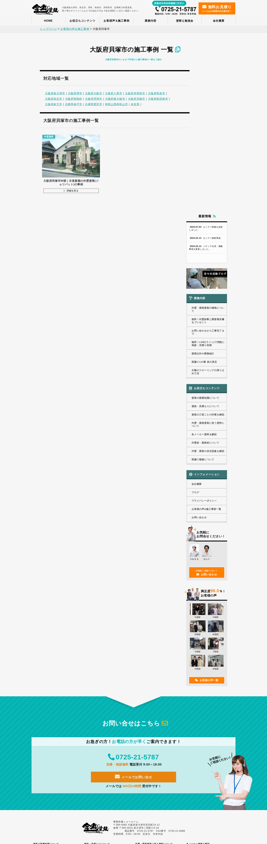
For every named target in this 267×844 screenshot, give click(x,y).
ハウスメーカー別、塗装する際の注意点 (56, 780)
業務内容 (150, 20)
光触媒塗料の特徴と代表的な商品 (155, 710)
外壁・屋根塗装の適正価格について (105, 695)
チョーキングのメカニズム (101, 772)
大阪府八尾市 (113, 92)
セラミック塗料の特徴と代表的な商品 (157, 722)
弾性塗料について (147, 740)
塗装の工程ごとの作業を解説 (208, 262)
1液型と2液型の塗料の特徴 (152, 755)
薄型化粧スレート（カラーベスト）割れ (107, 780)
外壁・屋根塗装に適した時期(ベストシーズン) (57, 700)
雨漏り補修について (203, 307)
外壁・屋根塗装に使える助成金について (107, 699)
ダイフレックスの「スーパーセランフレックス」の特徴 (210, 700)
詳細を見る (59, 180)
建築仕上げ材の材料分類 (151, 725)
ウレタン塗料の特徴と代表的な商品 (156, 699)
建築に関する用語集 (46, 735)
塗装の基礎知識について (205, 246)
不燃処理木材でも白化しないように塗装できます (57, 789)
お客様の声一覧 (206, 528)
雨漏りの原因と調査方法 (151, 765)
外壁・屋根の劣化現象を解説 (208, 299)
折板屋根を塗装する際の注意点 (103, 787)
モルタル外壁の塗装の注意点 (50, 769)
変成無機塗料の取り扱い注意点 (154, 743)
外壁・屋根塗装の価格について (208, 157)
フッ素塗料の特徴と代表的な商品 (155, 707)
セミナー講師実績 (205, 86)
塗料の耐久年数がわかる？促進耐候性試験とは (159, 730)
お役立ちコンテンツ (82, 20)
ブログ (195, 340)
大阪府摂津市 (93, 98)
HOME (48, 20)
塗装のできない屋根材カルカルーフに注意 (57, 784)
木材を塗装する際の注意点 (152, 747)
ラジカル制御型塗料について (153, 718)
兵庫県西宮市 (93, 103)
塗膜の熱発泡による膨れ (100, 791)
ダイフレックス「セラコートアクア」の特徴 (210, 718)
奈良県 (135, 103)
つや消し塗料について (149, 736)
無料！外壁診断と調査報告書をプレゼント (208, 169)
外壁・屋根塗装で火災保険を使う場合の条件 (57, 719)
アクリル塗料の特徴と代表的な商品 (156, 695)
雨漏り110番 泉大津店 (204, 210)
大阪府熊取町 (73, 98)
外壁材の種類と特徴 (46, 765)
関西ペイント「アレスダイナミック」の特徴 (210, 707)
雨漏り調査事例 (146, 769)
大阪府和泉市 (156, 92)
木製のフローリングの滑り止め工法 (208, 220)
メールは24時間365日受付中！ (217, 8)
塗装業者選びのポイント (48, 706)
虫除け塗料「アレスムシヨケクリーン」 (209, 723)
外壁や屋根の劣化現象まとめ (102, 765)
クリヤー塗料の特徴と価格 (152, 751)
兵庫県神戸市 (73, 103)
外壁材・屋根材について (205, 290)
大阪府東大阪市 (115, 98)
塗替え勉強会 (184, 20)
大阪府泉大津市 (55, 92)
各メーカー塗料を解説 (204, 282)
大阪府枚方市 (53, 103)
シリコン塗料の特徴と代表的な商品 (156, 703)
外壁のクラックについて (100, 769)
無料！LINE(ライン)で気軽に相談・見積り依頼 (208, 192)
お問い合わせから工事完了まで (208, 180)
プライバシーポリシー (204, 348)
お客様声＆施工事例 (116, 20)
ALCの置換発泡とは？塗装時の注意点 (106, 784)
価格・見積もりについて (205, 254)
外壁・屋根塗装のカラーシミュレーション (57, 724)
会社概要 (218, 20)
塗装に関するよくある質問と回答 (52, 731)
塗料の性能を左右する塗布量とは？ (53, 713)
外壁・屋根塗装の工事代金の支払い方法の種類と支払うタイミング (108, 711)
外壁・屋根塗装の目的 (47, 695)
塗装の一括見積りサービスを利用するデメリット (108, 718)
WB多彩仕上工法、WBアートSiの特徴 (208, 713)
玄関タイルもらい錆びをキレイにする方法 (108, 776)
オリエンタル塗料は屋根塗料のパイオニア (210, 695)
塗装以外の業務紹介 (203, 201)
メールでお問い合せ (133, 627)
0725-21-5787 (133, 607)
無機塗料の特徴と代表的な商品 (154, 714)
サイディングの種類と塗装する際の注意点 (57, 772)
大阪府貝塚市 (136, 98)
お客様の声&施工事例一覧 (206, 357)
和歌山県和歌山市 (116, 103)
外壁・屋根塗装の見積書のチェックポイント (108, 704)
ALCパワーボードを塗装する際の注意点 (56, 776)
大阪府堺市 (75, 92)
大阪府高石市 (53, 98)
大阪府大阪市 (93, 92)
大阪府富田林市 (158, 98)
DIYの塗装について (46, 728)
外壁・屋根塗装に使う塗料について (208, 272)
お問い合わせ (199, 365)
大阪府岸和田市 (135, 92)
